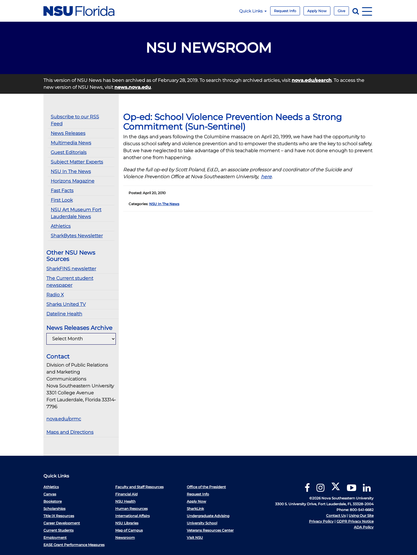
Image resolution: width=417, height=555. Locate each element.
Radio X (55, 294)
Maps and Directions (70, 432)
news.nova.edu (132, 87)
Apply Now (317, 11)
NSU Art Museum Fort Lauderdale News (76, 213)
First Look (62, 200)
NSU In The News (71, 171)
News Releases (68, 133)
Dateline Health (64, 314)
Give (341, 11)
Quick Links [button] (253, 11)
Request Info (285, 11)
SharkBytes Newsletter (77, 235)
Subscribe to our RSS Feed (75, 120)
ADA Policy (364, 527)
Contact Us (336, 515)
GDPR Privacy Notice (355, 521)
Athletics (61, 226)
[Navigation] (367, 10)
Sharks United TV (66, 304)
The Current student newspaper (69, 281)
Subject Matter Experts (77, 162)
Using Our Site (361, 515)
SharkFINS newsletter (71, 268)
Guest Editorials (69, 152)
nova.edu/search (312, 80)
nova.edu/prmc (63, 419)
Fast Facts (62, 190)
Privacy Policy (321, 521)
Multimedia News (71, 143)
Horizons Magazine (72, 181)
